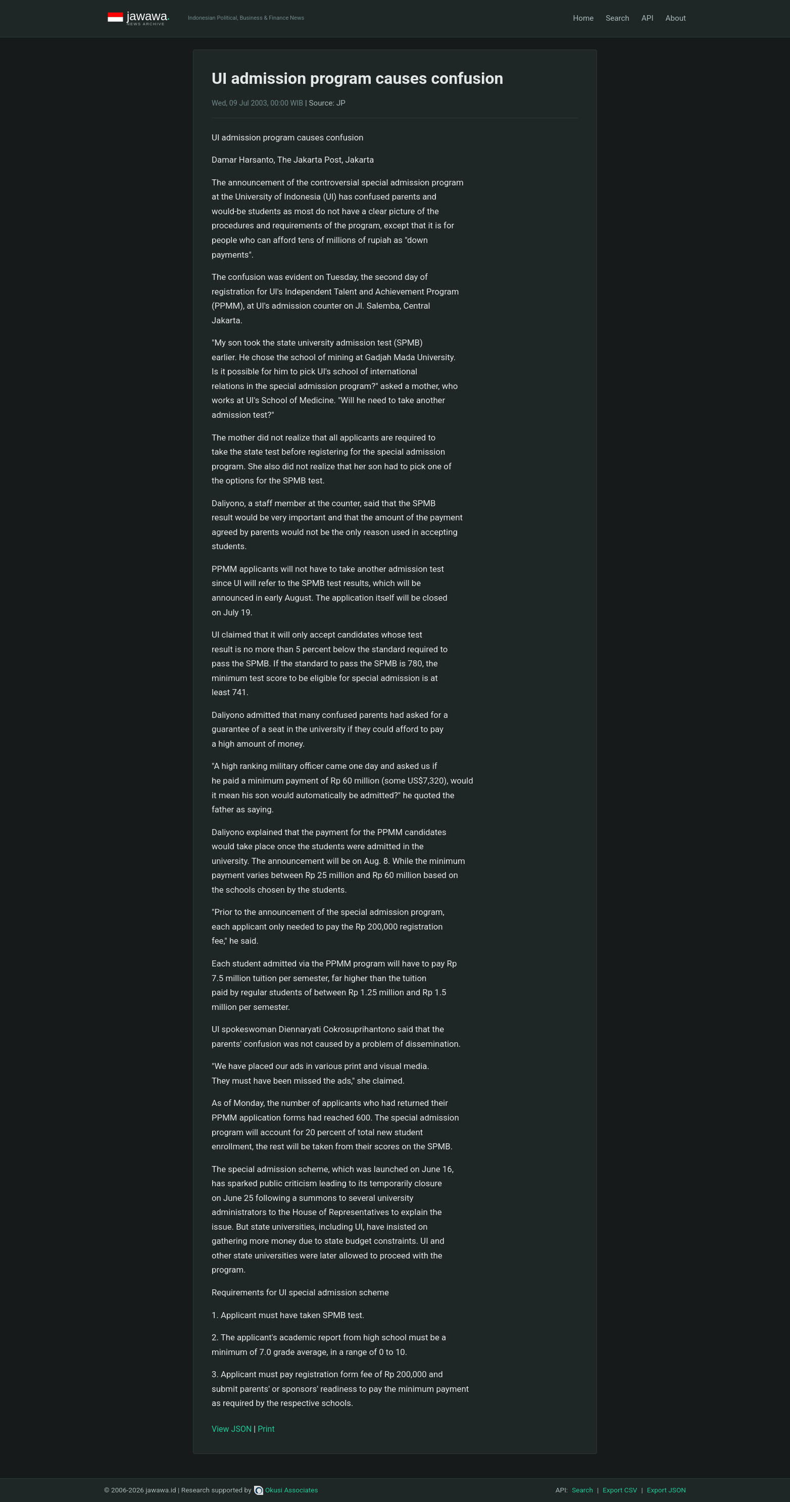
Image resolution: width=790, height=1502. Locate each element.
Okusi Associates (286, 1490)
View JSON (232, 1429)
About (676, 18)
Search (617, 18)
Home (583, 18)
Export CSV (620, 1490)
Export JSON (666, 1490)
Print (266, 1429)
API (647, 18)
